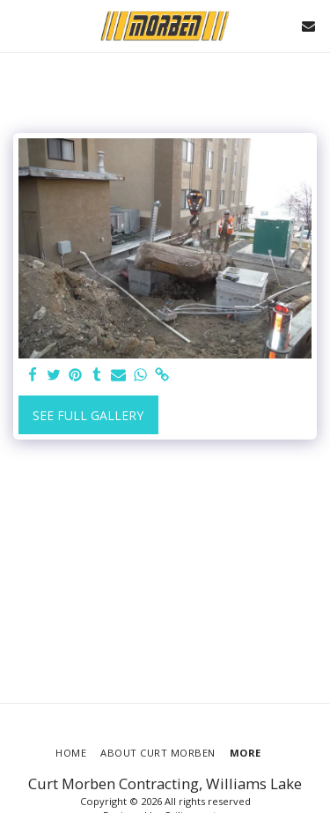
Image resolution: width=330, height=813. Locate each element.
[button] (19, 25)
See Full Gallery (88, 415)
